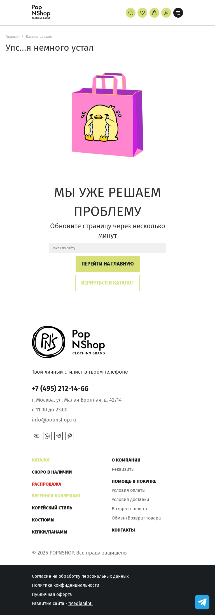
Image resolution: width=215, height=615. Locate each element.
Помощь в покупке (134, 481)
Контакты (123, 530)
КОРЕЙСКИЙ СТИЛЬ (52, 508)
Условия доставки (130, 499)
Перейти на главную (107, 264)
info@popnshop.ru (54, 420)
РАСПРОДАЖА (46, 484)
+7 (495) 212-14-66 (60, 389)
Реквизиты (123, 469)
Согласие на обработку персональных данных (80, 576)
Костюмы (43, 520)
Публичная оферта (52, 594)
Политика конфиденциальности (65, 585)
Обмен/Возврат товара (136, 518)
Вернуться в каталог (107, 283)
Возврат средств (129, 508)
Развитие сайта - (62, 603)
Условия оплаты (129, 490)
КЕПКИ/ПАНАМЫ (49, 532)
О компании (126, 460)
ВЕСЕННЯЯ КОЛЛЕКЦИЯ (56, 495)
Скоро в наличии (52, 472)
